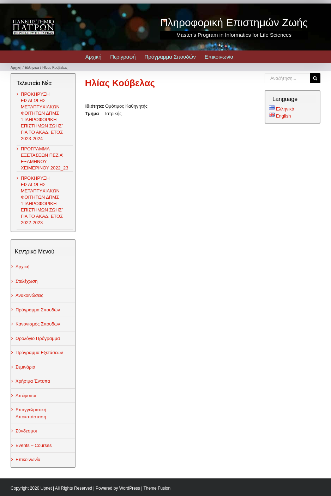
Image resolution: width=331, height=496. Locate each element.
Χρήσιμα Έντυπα (33, 381)
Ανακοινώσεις (29, 295)
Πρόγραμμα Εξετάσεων (39, 352)
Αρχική (23, 266)
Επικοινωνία (28, 459)
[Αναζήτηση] (315, 78)
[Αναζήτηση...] (287, 78)
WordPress (129, 488)
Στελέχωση (27, 281)
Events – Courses (34, 445)
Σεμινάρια (25, 367)
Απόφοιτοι (26, 395)
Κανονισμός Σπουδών (38, 324)
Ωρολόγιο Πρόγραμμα (38, 338)
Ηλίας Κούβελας (120, 83)
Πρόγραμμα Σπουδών (38, 309)
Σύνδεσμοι (26, 431)
